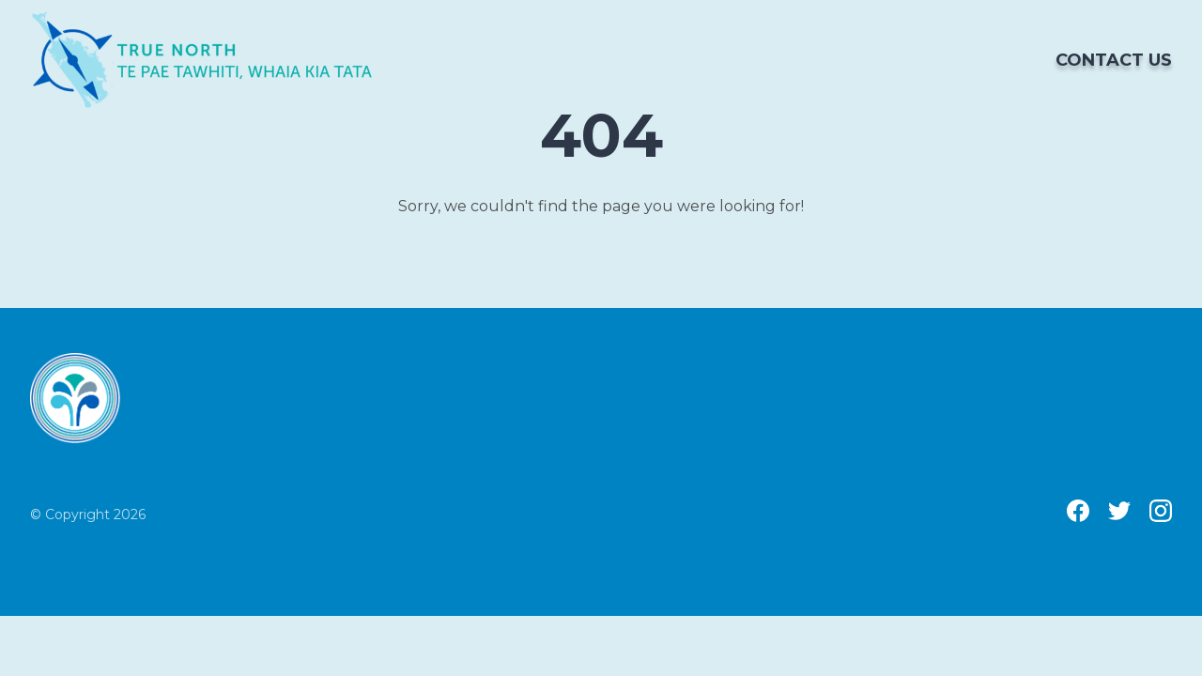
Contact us (1114, 60)
